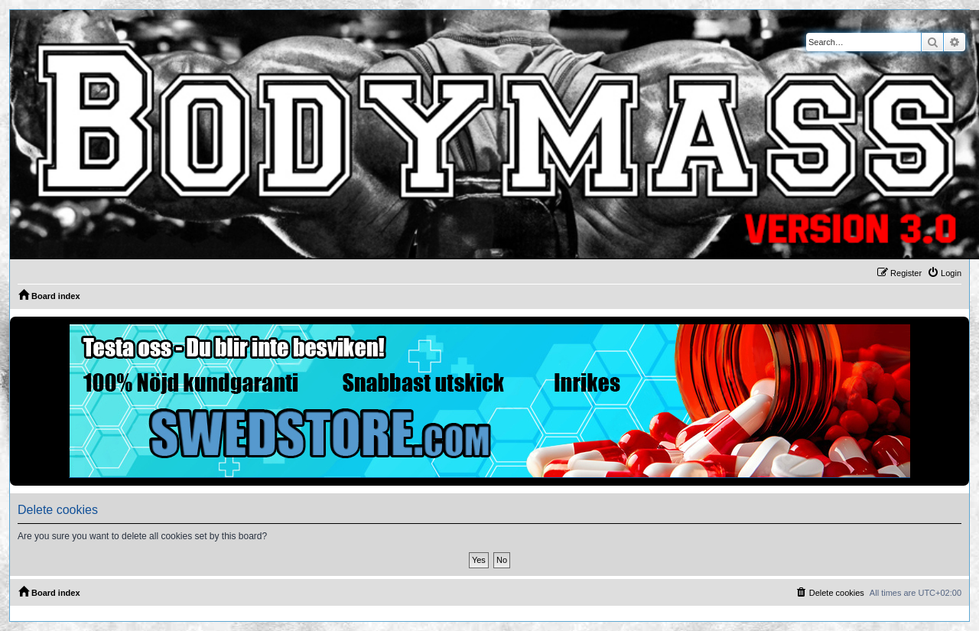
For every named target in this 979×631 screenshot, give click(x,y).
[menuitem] (944, 273)
